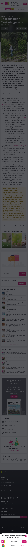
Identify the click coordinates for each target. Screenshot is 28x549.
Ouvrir (24, 541)
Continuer (23, 545)
